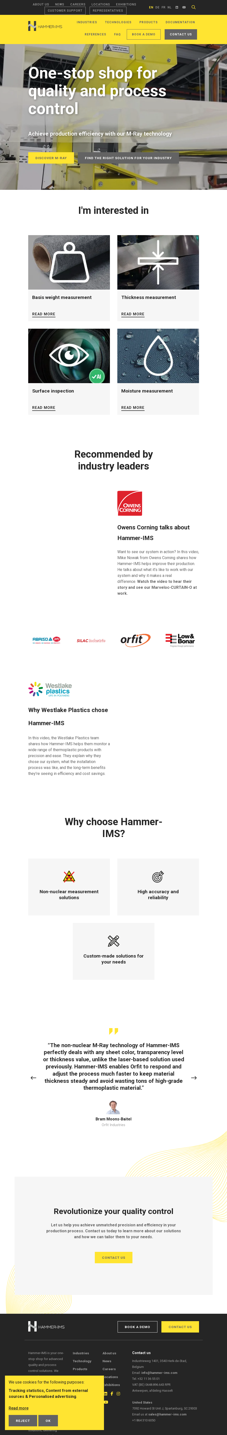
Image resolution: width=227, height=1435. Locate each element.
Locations (101, 4)
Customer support (65, 10)
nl (170, 7)
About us (41, 4)
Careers (78, 4)
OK (48, 1421)
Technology (82, 1361)
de (157, 7)
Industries (87, 22)
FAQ (117, 34)
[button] (33, 1078)
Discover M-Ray (51, 158)
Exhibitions (126, 4)
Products (148, 22)
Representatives (108, 10)
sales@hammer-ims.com (167, 1414)
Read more (43, 314)
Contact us (181, 34)
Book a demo (143, 34)
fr (164, 7)
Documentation (180, 22)
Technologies (118, 22)
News (59, 4)
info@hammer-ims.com (159, 1373)
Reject (23, 1421)
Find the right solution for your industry (128, 158)
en (151, 7)
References (95, 34)
